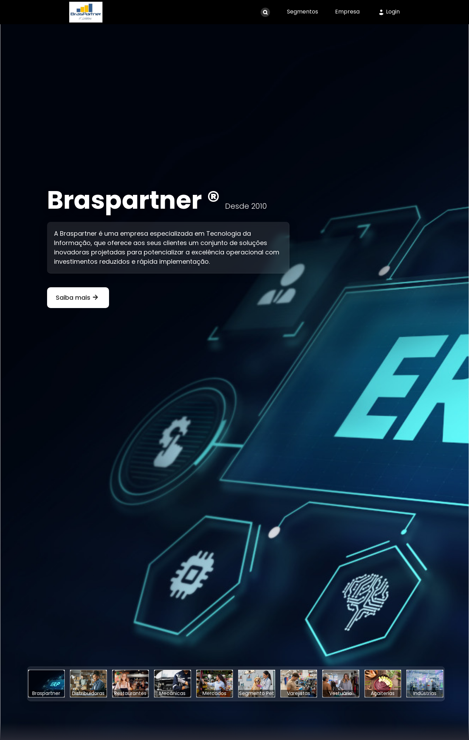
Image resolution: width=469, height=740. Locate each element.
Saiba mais (78, 297)
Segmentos (302, 12)
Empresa (347, 12)
